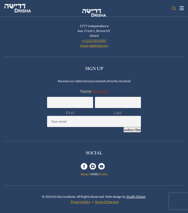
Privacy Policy (81, 202)
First (70, 112)
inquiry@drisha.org (94, 45)
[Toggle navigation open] (182, 8)
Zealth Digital (136, 197)
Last (118, 112)
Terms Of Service (107, 202)
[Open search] (174, 8)
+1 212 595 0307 (94, 41)
